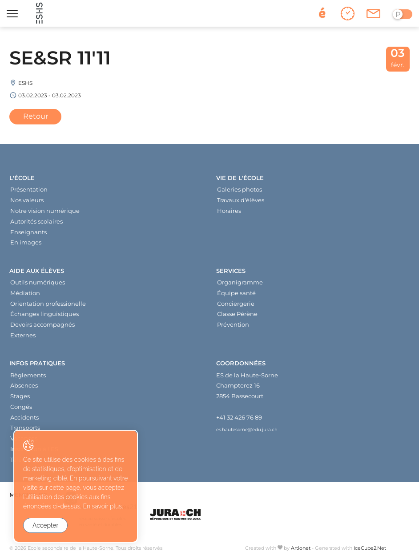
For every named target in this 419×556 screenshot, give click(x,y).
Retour (35, 116)
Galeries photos (239, 189)
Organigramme (240, 282)
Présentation (29, 189)
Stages (20, 396)
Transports (25, 427)
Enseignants (28, 232)
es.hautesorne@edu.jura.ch (247, 429)
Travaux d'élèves (240, 200)
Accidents (24, 417)
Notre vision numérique (45, 210)
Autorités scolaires (36, 221)
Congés (21, 406)
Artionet (300, 548)
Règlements (28, 375)
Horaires (229, 210)
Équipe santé (236, 292)
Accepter (45, 525)
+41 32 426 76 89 (239, 417)
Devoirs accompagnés (42, 324)
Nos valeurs (27, 200)
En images (25, 242)
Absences (24, 385)
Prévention (233, 324)
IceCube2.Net (370, 548)
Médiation (25, 292)
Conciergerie (235, 303)
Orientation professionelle (48, 303)
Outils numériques (37, 282)
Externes (23, 335)
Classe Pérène (237, 313)
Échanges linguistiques (44, 313)
